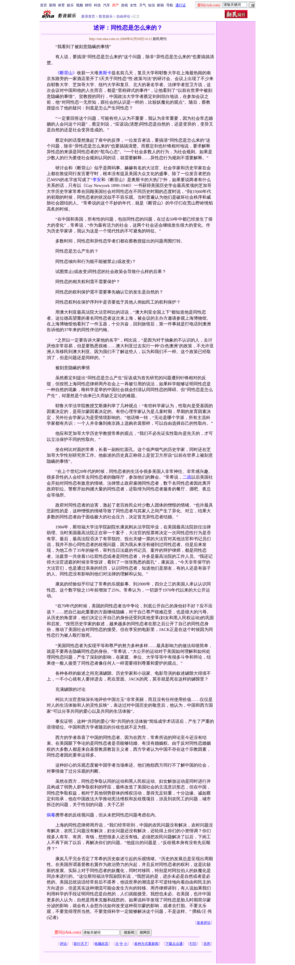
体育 (61, 5)
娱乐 (70, 5)
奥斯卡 (105, 73)
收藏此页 (101, 944)
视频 (79, 5)
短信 (151, 5)
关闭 (206, 944)
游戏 (124, 5)
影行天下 (81, 944)
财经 (88, 5)
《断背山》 (66, 73)
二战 (187, 477)
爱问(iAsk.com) (67, 932)
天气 (142, 5)
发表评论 (204, 923)
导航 (169, 5)
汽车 (106, 5)
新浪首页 (88, 16)
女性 (133, 5)
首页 (43, 5)
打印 (193, 944)
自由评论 (123, 16)
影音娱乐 (106, 16)
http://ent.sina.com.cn (104, 39)
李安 (96, 179)
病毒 (51, 815)
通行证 (180, 5)
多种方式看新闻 (146, 944)
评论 (63, 944)
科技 (97, 5)
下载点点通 (174, 944)
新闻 (52, 5)
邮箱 (160, 5)
